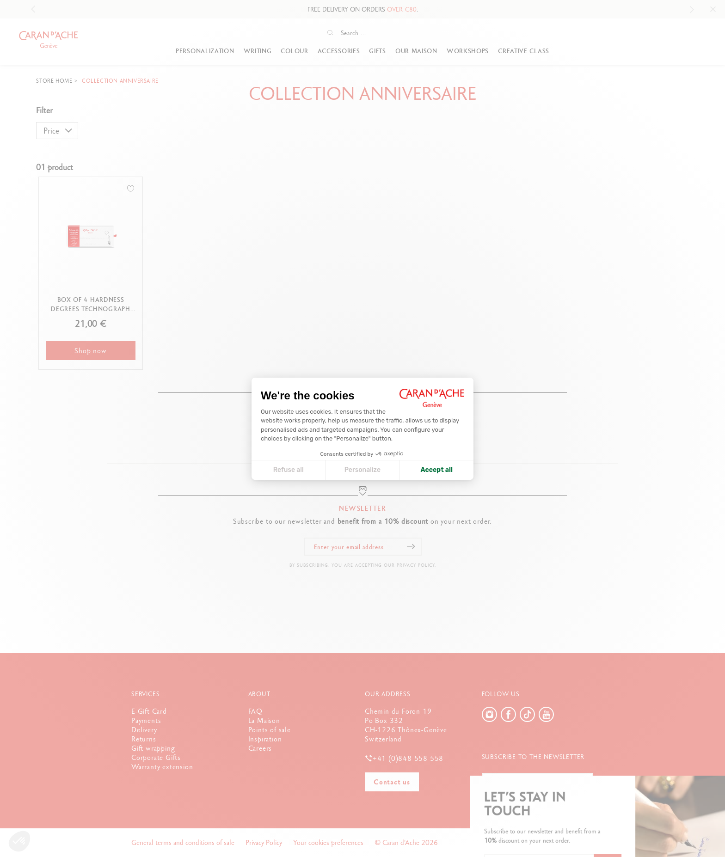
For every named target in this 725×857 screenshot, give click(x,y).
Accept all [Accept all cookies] (437, 470)
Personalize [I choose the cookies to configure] (362, 470)
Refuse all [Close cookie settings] (288, 470)
